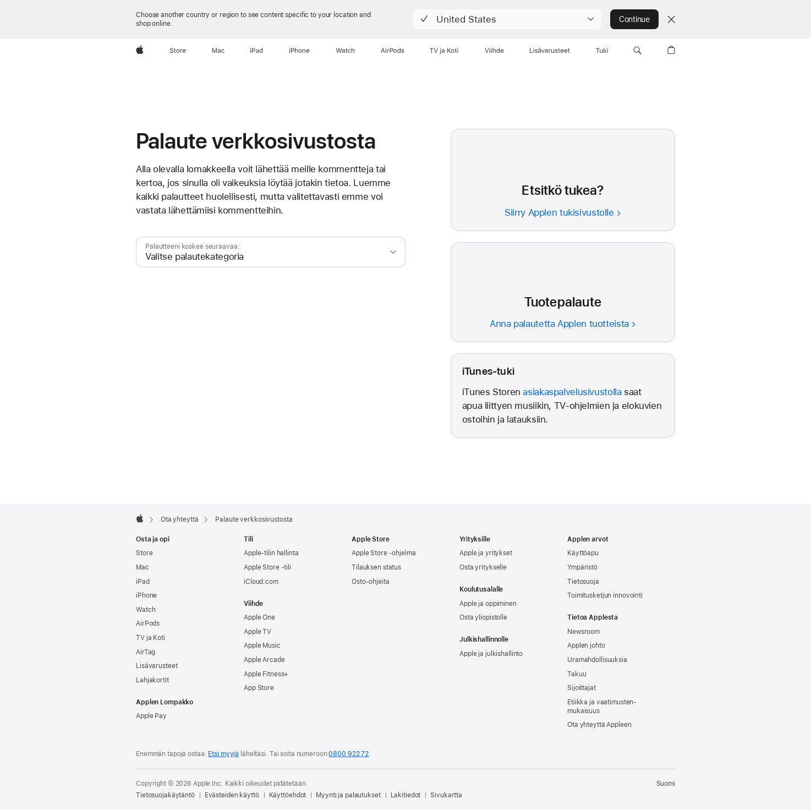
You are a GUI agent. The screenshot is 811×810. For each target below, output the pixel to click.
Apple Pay (151, 716)
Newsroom (583, 632)
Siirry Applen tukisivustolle (559, 212)
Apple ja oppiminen (488, 604)
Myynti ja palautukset (348, 795)
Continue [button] (634, 19)
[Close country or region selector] (671, 19)
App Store (259, 688)
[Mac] (218, 51)
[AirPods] (392, 51)
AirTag (145, 652)
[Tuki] (601, 51)
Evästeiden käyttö (232, 795)
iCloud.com (261, 581)
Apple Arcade (264, 660)
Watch (145, 610)
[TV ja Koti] (444, 51)
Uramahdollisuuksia (597, 660)
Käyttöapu (583, 553)
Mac (142, 567)
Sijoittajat (581, 688)
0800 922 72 (348, 754)
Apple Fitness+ (266, 674)
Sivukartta (446, 795)
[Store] (177, 51)
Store (144, 553)
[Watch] (345, 51)
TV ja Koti (150, 638)
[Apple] (139, 51)
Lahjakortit (152, 680)
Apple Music (262, 645)
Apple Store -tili (267, 567)
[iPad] (256, 51)
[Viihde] (494, 51)
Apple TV (257, 632)
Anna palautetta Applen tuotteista (559, 323)
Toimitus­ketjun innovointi (605, 595)
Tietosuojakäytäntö (165, 795)
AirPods (148, 623)
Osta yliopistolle (483, 617)
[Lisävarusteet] (549, 51)
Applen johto (586, 645)
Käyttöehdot (287, 795)
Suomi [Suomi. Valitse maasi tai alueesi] (665, 783)
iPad (143, 581)
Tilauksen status (376, 567)
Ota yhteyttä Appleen (599, 725)
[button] (507, 19)
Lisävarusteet (156, 666)
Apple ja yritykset (485, 553)
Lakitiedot (406, 795)
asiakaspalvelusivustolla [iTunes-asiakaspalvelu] (572, 391)
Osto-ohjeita (371, 581)
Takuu (576, 674)
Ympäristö (582, 567)
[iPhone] (299, 51)
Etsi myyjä (223, 754)
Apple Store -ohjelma (384, 553)
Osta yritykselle (483, 567)
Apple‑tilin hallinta (271, 553)
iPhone (146, 595)
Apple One (259, 617)
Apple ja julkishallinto (491, 654)
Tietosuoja (583, 581)
